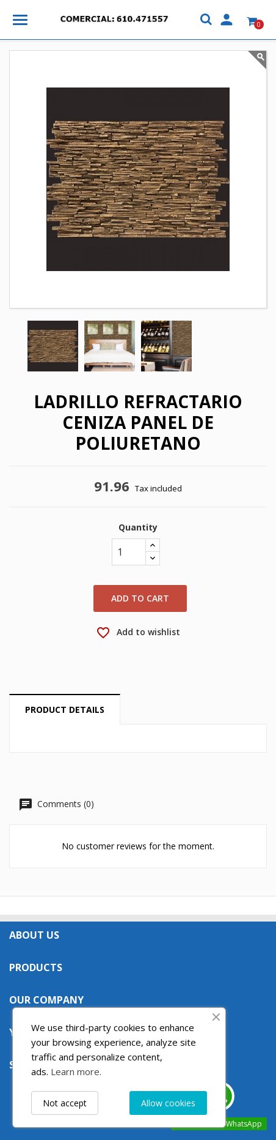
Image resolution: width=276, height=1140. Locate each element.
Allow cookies (168, 1103)
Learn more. (76, 1071)
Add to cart (140, 598)
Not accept (65, 1103)
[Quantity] (129, 551)
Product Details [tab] (64, 709)
